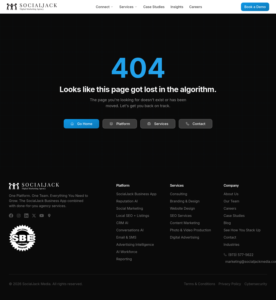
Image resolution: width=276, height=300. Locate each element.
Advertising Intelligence (135, 244)
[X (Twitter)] (34, 215)
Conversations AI (130, 230)
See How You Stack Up (242, 230)
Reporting (124, 259)
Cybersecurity (255, 284)
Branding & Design (185, 201)
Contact (195, 124)
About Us (231, 194)
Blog (227, 223)
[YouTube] (41, 215)
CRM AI (122, 223)
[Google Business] (49, 215)
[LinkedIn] (26, 215)
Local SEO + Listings (132, 215)
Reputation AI (127, 201)
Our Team (231, 201)
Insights (176, 7)
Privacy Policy (229, 284)
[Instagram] (19, 215)
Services (128, 7)
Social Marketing (129, 208)
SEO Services (181, 215)
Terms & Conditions (199, 284)
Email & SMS (126, 237)
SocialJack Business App (136, 194)
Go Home (81, 124)
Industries (231, 244)
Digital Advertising (184, 237)
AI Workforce (126, 252)
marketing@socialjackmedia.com (246, 261)
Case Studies (154, 7)
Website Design (182, 208)
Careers (195, 7)
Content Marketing (185, 223)
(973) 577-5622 (238, 255)
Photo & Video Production (190, 230)
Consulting (178, 194)
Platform (120, 124)
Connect (104, 7)
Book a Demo (255, 7)
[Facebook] (11, 215)
